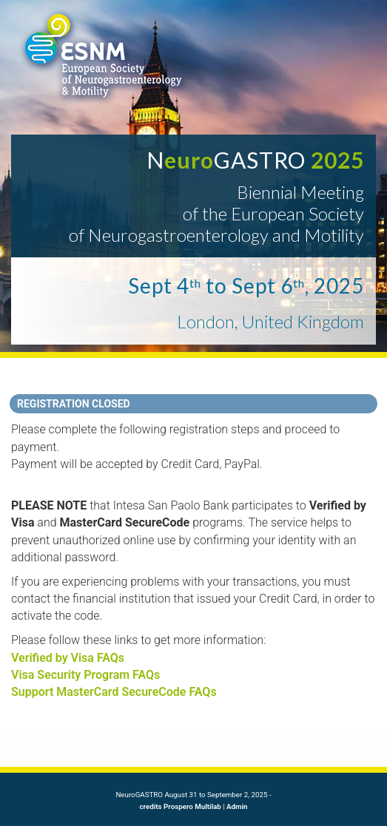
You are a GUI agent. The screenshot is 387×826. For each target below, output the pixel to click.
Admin (236, 806)
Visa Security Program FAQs (85, 675)
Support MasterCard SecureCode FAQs (114, 692)
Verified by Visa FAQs (67, 658)
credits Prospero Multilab (180, 806)
